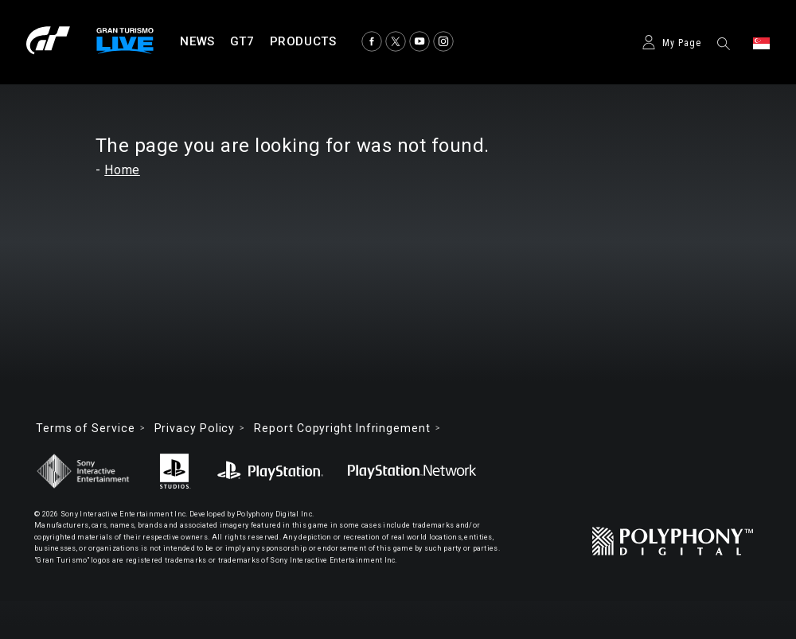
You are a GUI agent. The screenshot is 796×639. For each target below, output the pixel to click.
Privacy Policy (195, 428)
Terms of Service (85, 428)
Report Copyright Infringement (342, 428)
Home (122, 169)
